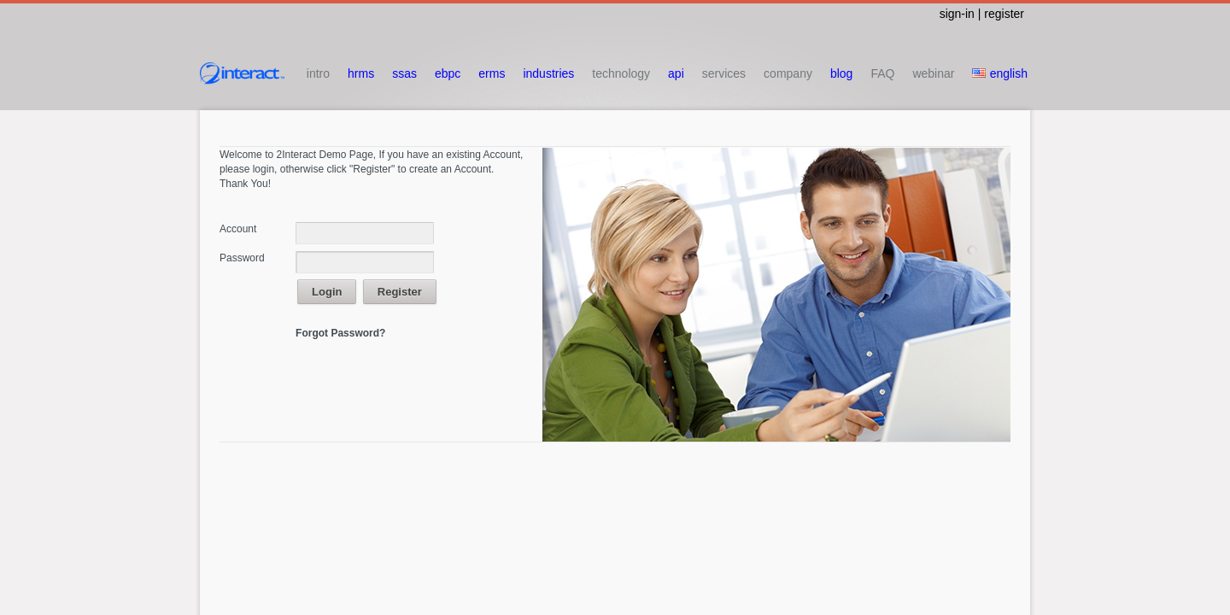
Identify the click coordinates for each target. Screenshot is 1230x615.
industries (548, 73)
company (788, 73)
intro (318, 73)
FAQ (882, 73)
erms (491, 73)
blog (841, 73)
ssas (404, 73)
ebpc (447, 73)
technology (621, 73)
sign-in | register (982, 13)
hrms (361, 73)
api (676, 73)
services (724, 73)
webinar (933, 73)
